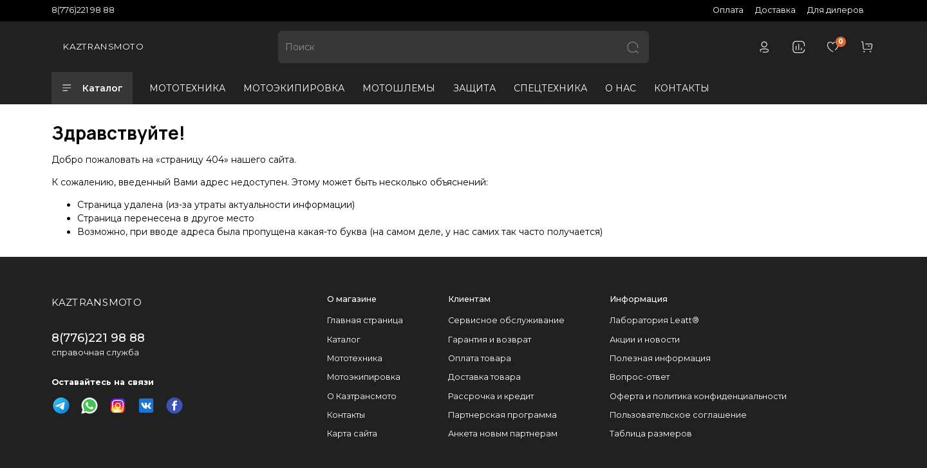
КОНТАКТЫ (681, 88)
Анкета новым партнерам (502, 433)
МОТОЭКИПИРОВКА (293, 88)
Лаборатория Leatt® (654, 320)
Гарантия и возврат (489, 339)
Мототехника (354, 358)
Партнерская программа (502, 415)
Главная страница (365, 320)
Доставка (775, 10)
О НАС (620, 88)
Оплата (728, 10)
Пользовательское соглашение (678, 415)
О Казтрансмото (362, 396)
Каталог (92, 88)
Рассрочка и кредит (491, 396)
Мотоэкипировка (363, 377)
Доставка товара (484, 377)
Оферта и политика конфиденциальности (698, 396)
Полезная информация (660, 358)
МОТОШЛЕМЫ (398, 88)
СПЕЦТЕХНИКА (550, 88)
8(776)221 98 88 (83, 10)
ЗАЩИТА (474, 88)
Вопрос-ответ (640, 377)
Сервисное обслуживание (506, 320)
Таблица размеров (651, 433)
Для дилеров (835, 10)
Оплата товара (479, 358)
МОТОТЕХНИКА (187, 88)
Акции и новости (645, 339)
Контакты (346, 415)
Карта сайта (352, 433)
